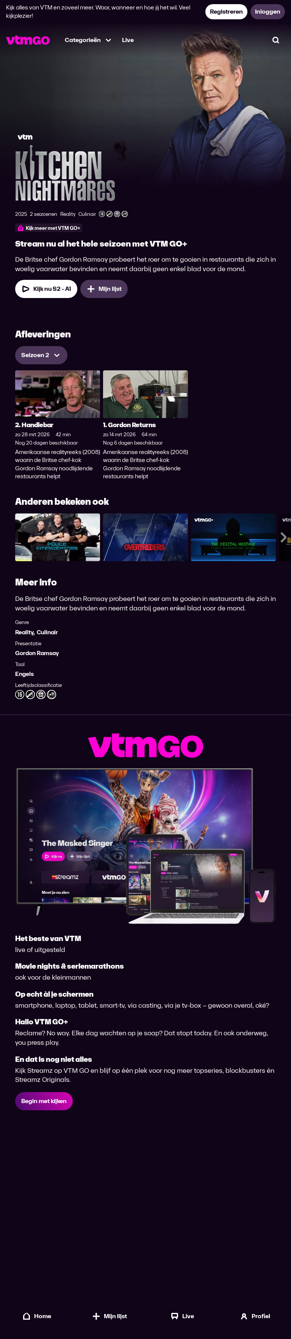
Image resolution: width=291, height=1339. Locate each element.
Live (128, 40)
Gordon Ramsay (37, 653)
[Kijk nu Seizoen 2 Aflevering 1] (46, 289)
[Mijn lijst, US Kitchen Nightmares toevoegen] (104, 289)
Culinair (47, 632)
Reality (24, 632)
